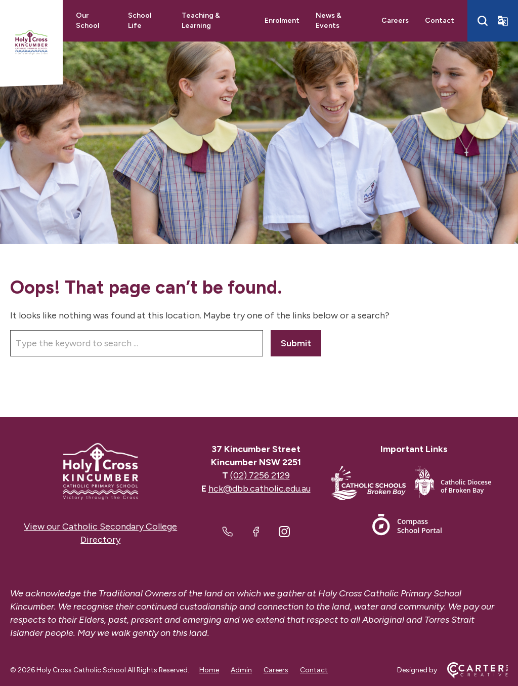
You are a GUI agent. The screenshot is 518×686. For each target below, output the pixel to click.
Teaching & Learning (201, 20)
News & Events (328, 20)
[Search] (482, 21)
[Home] (100, 471)
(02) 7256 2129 (260, 475)
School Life (139, 20)
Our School (87, 20)
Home (209, 670)
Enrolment (282, 20)
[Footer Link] (372, 485)
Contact (439, 20)
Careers (395, 20)
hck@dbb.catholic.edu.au (259, 488)
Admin (241, 670)
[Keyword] (136, 343)
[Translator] (503, 21)
